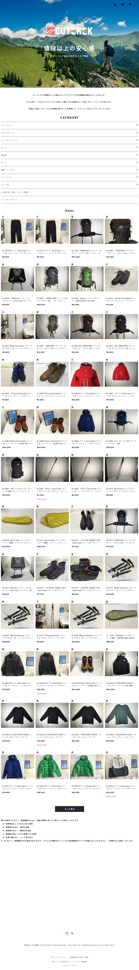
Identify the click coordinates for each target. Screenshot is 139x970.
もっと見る (69, 809)
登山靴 (3, 155)
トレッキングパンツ (9, 140)
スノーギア (5, 185)
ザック (3, 163)
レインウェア (6, 125)
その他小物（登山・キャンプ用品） (15, 192)
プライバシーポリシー (58, 957)
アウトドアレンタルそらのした (54, 945)
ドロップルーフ (74, 945)
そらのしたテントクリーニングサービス (98, 945)
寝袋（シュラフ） (8, 170)
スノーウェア (6, 177)
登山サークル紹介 (33, 945)
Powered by (69, 965)
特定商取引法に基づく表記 (79, 957)
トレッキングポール (9, 200)
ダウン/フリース (7, 133)
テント (3, 148)
